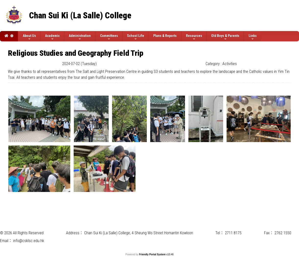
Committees (109, 37)
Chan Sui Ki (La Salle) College (80, 16)
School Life (135, 37)
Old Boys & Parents (225, 37)
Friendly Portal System (152, 254)
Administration (80, 37)
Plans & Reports (165, 36)
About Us (29, 37)
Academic (52, 37)
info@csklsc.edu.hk (28, 240)
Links (253, 37)
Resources (194, 37)
